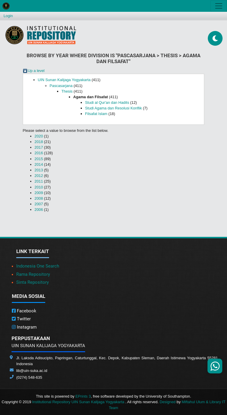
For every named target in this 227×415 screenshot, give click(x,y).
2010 (39, 187)
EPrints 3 (83, 396)
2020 (39, 136)
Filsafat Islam (96, 113)
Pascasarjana (61, 85)
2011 (39, 181)
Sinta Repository (32, 282)
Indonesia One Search (37, 266)
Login (8, 16)
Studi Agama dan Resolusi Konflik (113, 108)
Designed (168, 402)
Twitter (21, 318)
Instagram (24, 327)
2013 (39, 170)
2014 (39, 164)
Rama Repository (33, 274)
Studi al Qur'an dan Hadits (107, 102)
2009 (39, 193)
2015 (39, 159)
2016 (39, 153)
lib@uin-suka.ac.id (31, 370)
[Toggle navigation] (218, 6)
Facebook (24, 311)
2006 (39, 209)
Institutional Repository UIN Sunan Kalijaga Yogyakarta (78, 402)
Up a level (36, 70)
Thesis (67, 91)
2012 (39, 175)
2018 (39, 142)
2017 (39, 147)
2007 (39, 204)
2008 (39, 198)
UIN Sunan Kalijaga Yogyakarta (64, 80)
